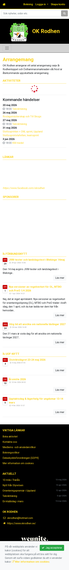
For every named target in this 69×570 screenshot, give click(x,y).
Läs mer (59, 277)
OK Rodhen (46, 31)
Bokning (28, 4)
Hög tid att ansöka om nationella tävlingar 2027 (37, 324)
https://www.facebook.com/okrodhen (24, 188)
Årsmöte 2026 (17, 379)
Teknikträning (19, 108)
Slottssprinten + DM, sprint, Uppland (23, 131)
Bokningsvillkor (11, 452)
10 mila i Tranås (11, 479)
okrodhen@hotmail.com (20, 518)
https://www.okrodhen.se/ (21, 523)
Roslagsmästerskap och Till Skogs (22, 116)
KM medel (18, 142)
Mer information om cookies (18, 463)
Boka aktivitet (10, 436)
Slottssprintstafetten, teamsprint (21, 135)
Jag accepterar (52, 547)
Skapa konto (58, 4)
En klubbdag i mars (13, 501)
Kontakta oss (10, 441)
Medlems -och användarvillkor (19, 447)
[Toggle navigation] (7, 48)
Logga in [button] (40, 4)
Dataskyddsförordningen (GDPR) (21, 457)
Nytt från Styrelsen (13, 485)
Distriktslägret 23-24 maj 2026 (27, 359)
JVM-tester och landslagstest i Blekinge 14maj (37, 259)
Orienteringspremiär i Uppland (19, 490)
